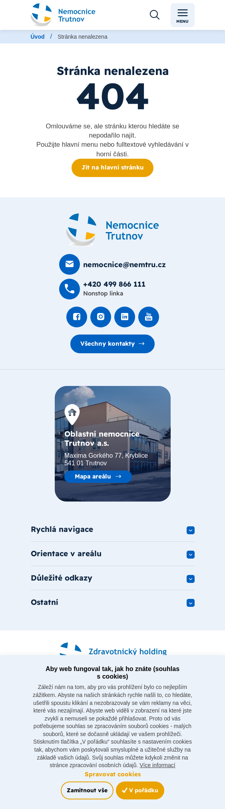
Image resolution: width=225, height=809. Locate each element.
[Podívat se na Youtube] (148, 317)
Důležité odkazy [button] (61, 578)
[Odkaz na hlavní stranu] (63, 15)
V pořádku (140, 790)
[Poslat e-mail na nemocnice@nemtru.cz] (112, 264)
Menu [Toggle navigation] (182, 15)
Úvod (38, 36)
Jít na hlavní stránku (113, 167)
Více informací (157, 765)
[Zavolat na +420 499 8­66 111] (102, 289)
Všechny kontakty (107, 343)
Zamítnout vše (87, 790)
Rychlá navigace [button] (62, 529)
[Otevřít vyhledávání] (155, 15)
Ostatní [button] (44, 602)
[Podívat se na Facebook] (76, 317)
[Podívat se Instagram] (100, 317)
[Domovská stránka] (112, 230)
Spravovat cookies (113, 774)
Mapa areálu (93, 476)
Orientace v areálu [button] (66, 553)
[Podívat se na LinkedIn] (124, 317)
